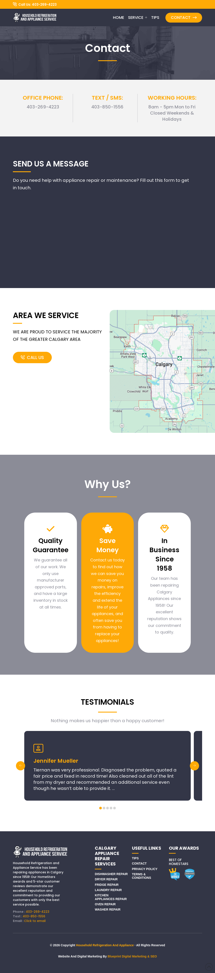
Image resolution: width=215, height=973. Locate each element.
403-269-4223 (37, 911)
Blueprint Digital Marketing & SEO (132, 956)
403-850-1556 (34, 916)
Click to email (35, 921)
